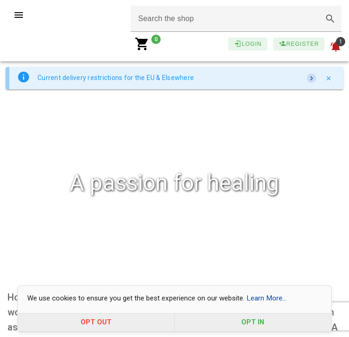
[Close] (328, 78)
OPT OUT (96, 322)
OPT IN (252, 322)
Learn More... (266, 298)
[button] (330, 18)
